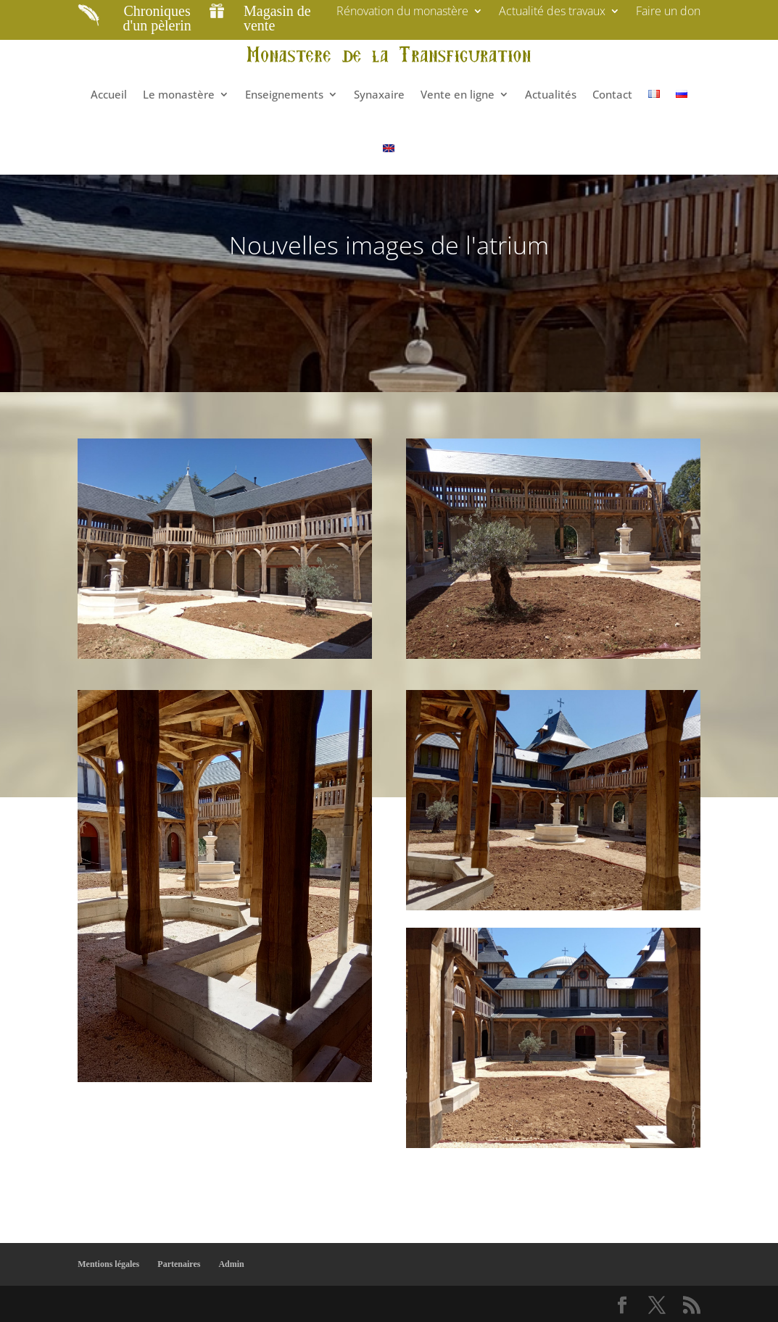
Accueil (109, 94)
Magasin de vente (277, 18)
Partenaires (178, 1264)
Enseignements (284, 94)
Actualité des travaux (552, 12)
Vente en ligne (457, 94)
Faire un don (668, 12)
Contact (612, 94)
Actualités (550, 94)
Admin (231, 1264)
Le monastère (179, 94)
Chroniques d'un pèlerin (157, 18)
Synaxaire (379, 94)
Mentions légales (108, 1264)
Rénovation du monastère (402, 12)
